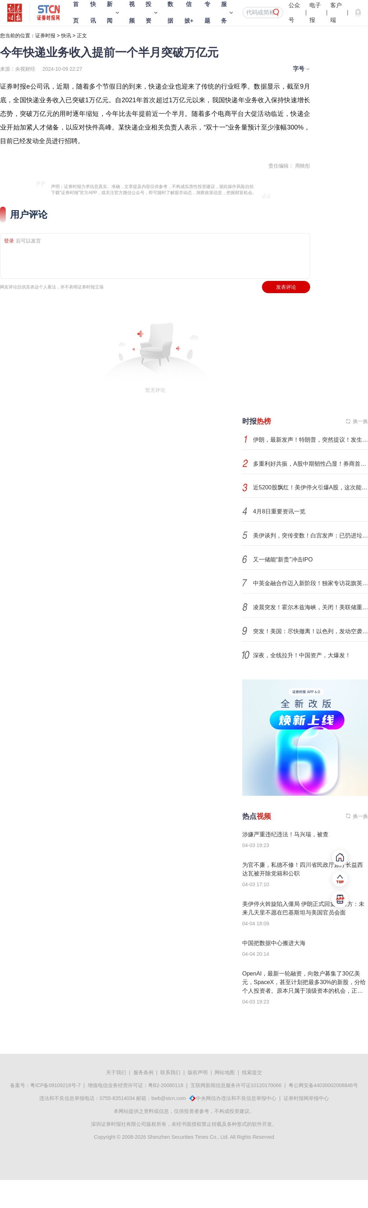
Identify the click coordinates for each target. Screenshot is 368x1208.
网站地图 (225, 1072)
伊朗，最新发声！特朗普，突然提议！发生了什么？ (310, 440)
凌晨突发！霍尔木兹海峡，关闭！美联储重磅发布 (310, 607)
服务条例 (143, 1072)
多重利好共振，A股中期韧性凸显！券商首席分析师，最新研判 (310, 464)
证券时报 (45, 35)
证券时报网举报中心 (306, 1098)
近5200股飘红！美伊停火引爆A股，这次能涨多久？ (310, 487)
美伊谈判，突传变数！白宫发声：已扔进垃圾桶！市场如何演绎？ (310, 535)
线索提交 (252, 1072)
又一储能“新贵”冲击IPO (283, 559)
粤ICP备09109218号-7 (55, 1085)
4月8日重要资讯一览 (279, 511)
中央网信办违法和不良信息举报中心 (236, 1098)
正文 (82, 35)
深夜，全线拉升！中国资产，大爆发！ (302, 655)
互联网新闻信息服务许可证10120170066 (236, 1085)
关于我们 (116, 1072)
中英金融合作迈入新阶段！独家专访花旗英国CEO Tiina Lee (310, 583)
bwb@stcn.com (168, 1098)
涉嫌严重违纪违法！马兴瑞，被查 (285, 834)
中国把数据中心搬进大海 (273, 943)
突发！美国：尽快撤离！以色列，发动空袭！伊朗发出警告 (310, 631)
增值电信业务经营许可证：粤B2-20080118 (135, 1085)
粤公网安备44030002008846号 (323, 1085)
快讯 (66, 35)
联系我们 (170, 1072)
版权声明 (198, 1072)
